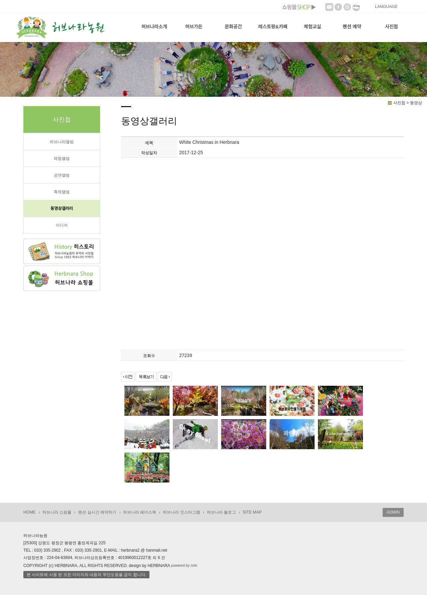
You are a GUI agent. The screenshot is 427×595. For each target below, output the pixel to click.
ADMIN (393, 512)
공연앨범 (62, 175)
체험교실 (312, 26)
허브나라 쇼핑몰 (56, 512)
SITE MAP (252, 512)
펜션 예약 (352, 26)
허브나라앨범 (62, 141)
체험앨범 (62, 158)
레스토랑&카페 (272, 26)
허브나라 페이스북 (139, 512)
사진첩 (391, 26)
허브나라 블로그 (221, 512)
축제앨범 (62, 192)
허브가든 (193, 26)
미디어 (62, 225)
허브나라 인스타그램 (181, 512)
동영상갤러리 (61, 208)
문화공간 (233, 26)
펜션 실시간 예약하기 (97, 512)
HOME (29, 512)
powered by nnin (184, 565)
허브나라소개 (154, 26)
